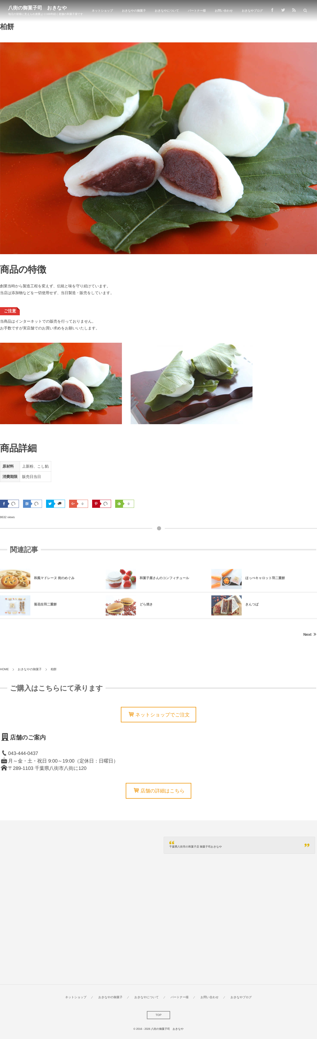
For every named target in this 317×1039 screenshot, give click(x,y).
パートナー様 (197, 10)
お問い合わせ (223, 10)
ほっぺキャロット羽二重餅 (265, 580)
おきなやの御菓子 (134, 10)
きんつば (251, 606)
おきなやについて (167, 10)
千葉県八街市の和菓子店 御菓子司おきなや (195, 846)
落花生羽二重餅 (45, 606)
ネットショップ (102, 10)
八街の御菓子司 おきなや (37, 7)
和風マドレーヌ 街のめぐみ (54, 580)
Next (310, 634)
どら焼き (146, 606)
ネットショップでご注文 (162, 714)
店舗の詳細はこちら (162, 791)
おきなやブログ (252, 10)
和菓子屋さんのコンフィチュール (164, 580)
